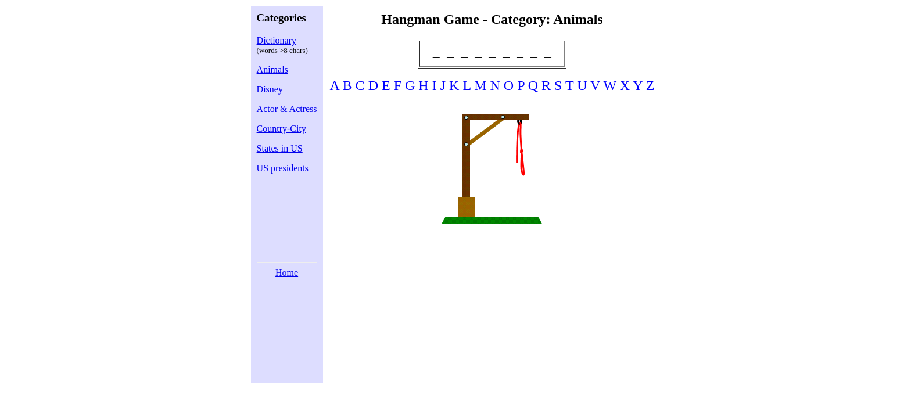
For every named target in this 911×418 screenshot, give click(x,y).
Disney (270, 89)
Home (286, 273)
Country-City (281, 129)
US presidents (283, 168)
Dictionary (276, 40)
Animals (272, 69)
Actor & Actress (287, 109)
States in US (280, 148)
